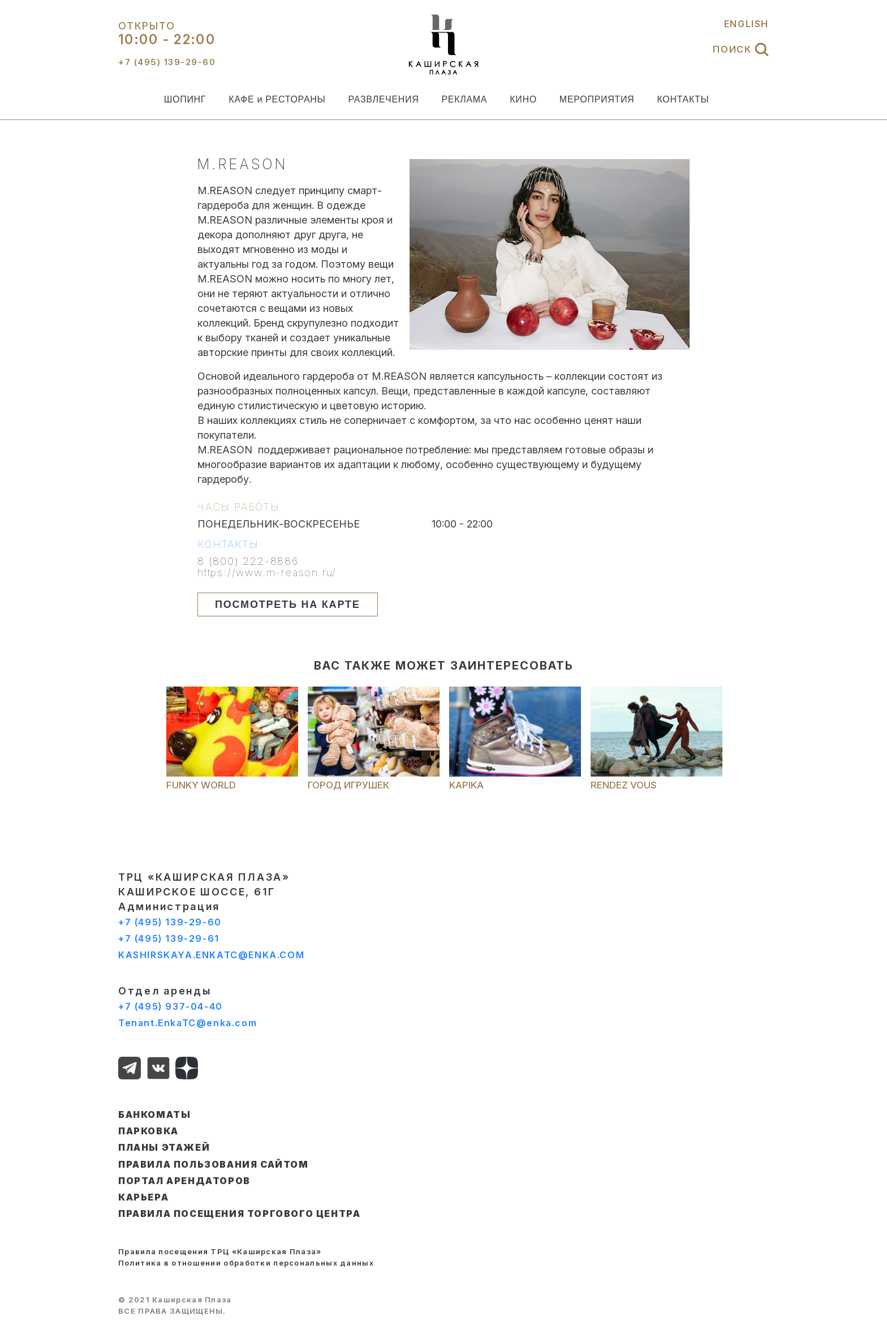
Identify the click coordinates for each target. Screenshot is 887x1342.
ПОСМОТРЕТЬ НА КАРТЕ (287, 604)
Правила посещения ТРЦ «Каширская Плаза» (220, 1251)
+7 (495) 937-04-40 (170, 1006)
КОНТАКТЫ (683, 99)
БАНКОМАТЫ (154, 1114)
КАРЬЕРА (143, 1197)
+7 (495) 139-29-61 (168, 938)
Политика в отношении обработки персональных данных (246, 1262)
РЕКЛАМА (464, 99)
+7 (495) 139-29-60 (170, 922)
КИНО (523, 99)
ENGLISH (746, 23)
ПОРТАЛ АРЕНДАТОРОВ (184, 1180)
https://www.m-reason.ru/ (267, 572)
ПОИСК (741, 49)
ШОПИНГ (185, 99)
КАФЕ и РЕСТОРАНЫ (277, 99)
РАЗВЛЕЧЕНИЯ (383, 99)
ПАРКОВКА (148, 1131)
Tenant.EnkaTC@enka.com (187, 1022)
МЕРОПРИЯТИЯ (597, 99)
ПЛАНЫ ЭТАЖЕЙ (164, 1147)
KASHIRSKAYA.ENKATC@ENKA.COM (211, 955)
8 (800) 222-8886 (248, 561)
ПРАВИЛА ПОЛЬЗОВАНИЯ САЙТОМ (213, 1164)
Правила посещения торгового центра (239, 1213)
